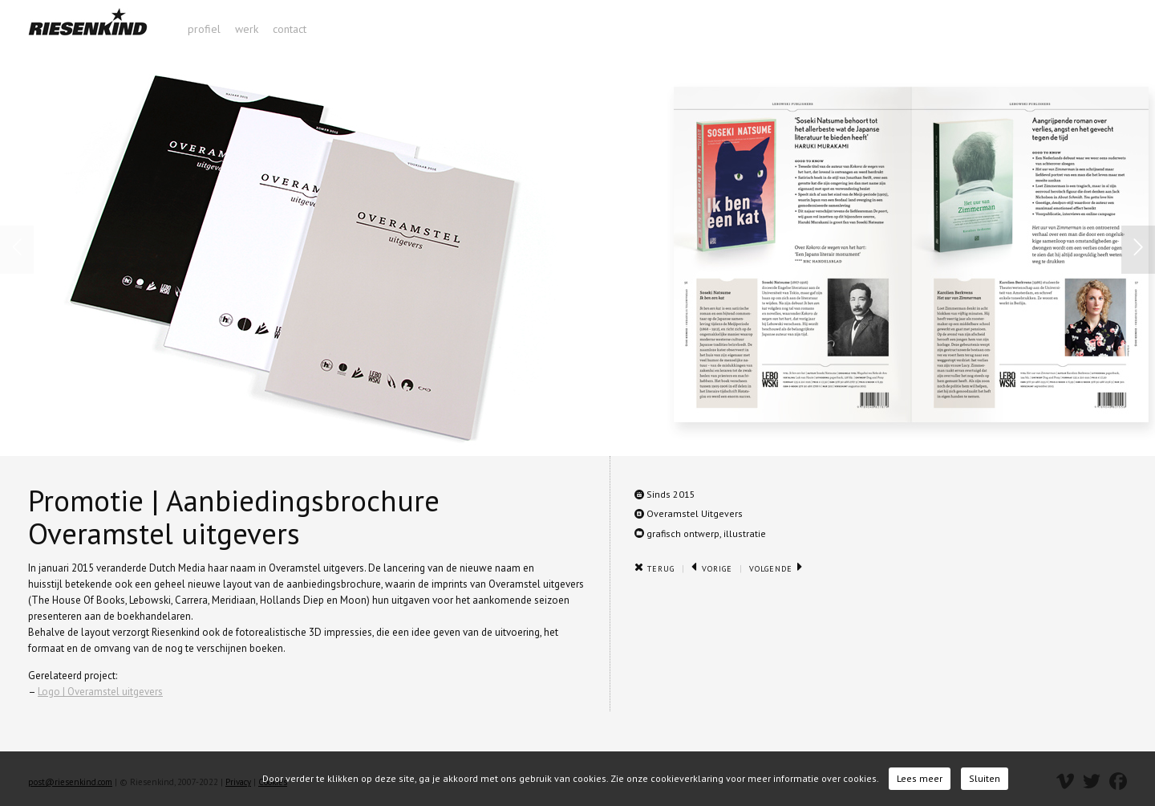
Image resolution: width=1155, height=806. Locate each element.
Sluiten (984, 778)
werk (246, 29)
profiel (204, 29)
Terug (654, 569)
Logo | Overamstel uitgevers (100, 691)
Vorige (711, 569)
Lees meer (919, 778)
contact (289, 29)
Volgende (776, 569)
